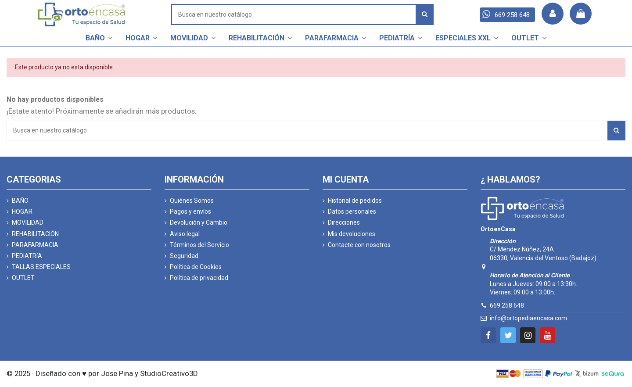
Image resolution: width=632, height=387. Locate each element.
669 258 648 (507, 305)
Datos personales (352, 211)
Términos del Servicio (199, 244)
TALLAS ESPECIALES (41, 266)
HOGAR (22, 211)
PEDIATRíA (27, 255)
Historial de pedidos (355, 200)
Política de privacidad (199, 277)
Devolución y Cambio (198, 222)
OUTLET (23, 277)
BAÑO (20, 200)
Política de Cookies (196, 266)
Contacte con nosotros (359, 244)
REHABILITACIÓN (35, 233)
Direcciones (344, 222)
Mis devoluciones (351, 233)
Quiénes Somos (192, 200)
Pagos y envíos (190, 211)
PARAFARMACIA (35, 244)
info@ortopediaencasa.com (528, 318)
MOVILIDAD (27, 222)
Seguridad (184, 255)
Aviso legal (185, 233)
